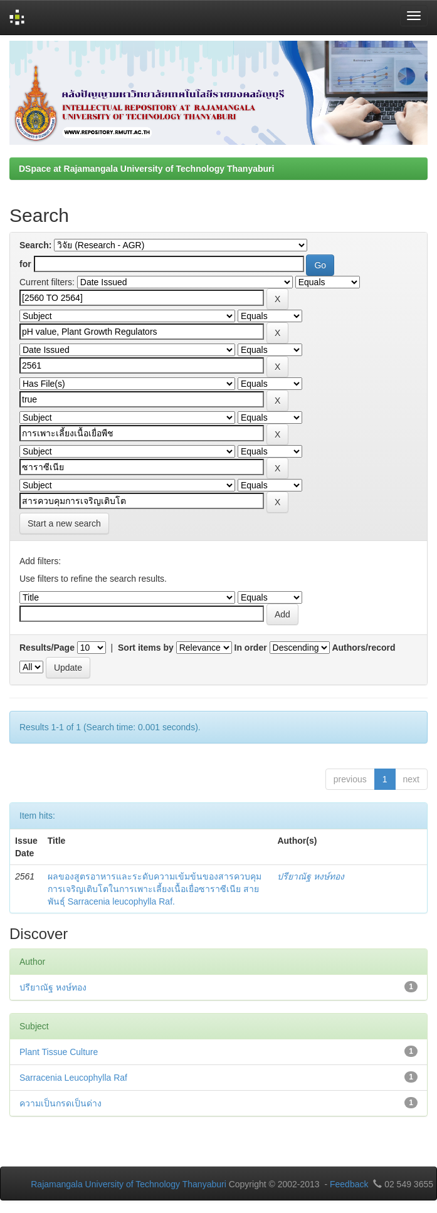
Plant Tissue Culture (58, 1052)
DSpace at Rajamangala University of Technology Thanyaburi (146, 169)
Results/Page (47, 648)
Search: (35, 245)
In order (250, 648)
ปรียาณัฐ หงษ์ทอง (310, 876)
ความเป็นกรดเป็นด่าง (60, 1103)
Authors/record (363, 648)
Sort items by (146, 648)
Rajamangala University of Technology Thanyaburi (128, 1184)
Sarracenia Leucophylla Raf (73, 1078)
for (25, 264)
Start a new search (64, 523)
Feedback (349, 1184)
